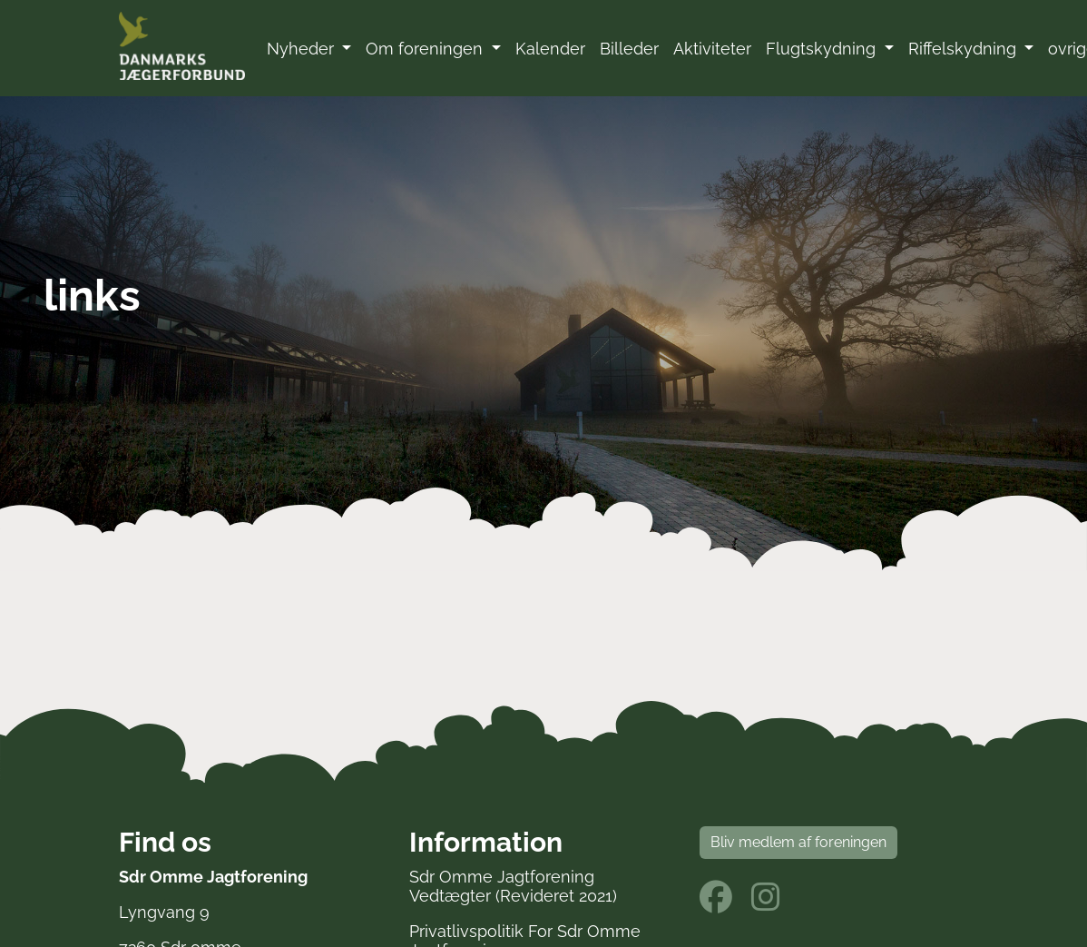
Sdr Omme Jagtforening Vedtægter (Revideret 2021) (513, 886)
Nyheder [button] (302, 48)
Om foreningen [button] (426, 48)
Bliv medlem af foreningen (798, 842)
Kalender (550, 48)
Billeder (629, 48)
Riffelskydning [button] (964, 48)
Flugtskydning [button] (823, 48)
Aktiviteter (712, 48)
